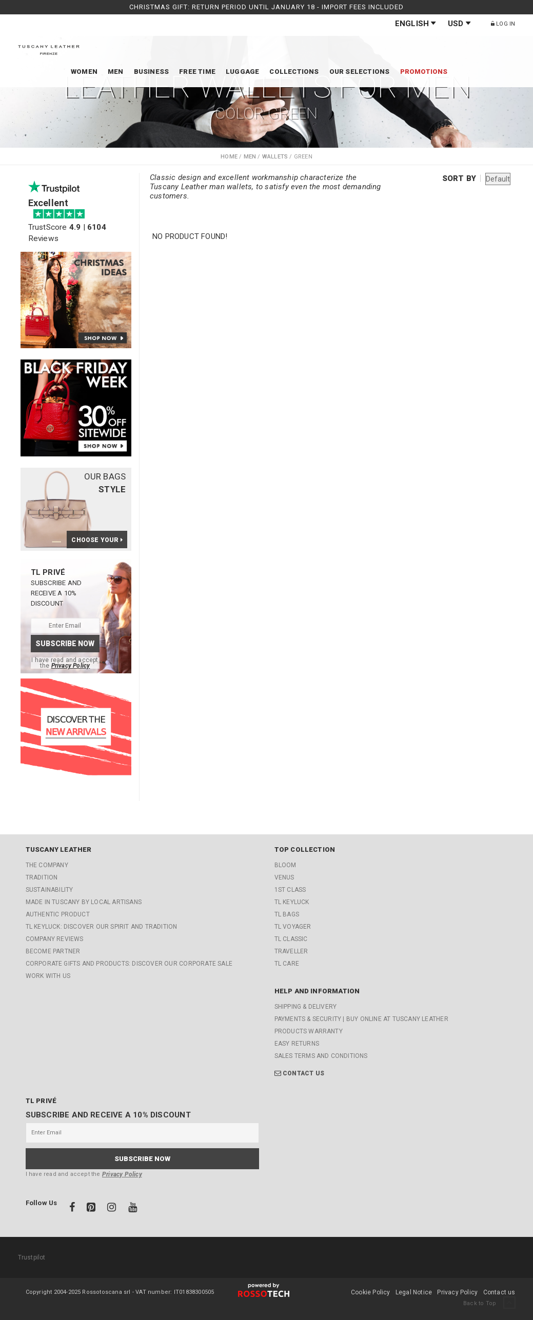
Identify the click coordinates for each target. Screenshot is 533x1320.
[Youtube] (132, 1208)
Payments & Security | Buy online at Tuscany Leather (361, 1019)
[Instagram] (112, 1208)
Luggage (242, 71)
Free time (197, 71)
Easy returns (296, 1043)
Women (84, 71)
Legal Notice (414, 1292)
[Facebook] (72, 1208)
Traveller (291, 951)
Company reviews (55, 939)
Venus (284, 877)
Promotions (424, 71)
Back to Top (489, 1303)
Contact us (303, 1073)
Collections (294, 71)
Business (151, 71)
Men (116, 71)
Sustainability (49, 889)
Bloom (285, 865)
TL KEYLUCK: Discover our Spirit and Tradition (101, 926)
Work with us (48, 975)
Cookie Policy (370, 1292)
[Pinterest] (92, 1208)
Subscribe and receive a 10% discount (108, 1114)
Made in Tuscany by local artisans (84, 902)
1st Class (290, 889)
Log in (503, 24)
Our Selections (359, 71)
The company (47, 865)
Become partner (53, 951)
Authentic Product (58, 914)
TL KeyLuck (291, 902)
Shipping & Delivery (305, 1006)
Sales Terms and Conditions (321, 1055)
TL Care (286, 963)
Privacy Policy (70, 665)
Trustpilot (32, 1257)
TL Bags (286, 914)
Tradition (42, 877)
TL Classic (291, 939)
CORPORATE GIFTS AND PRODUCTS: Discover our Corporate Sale (129, 963)
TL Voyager (292, 926)
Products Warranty (308, 1031)
